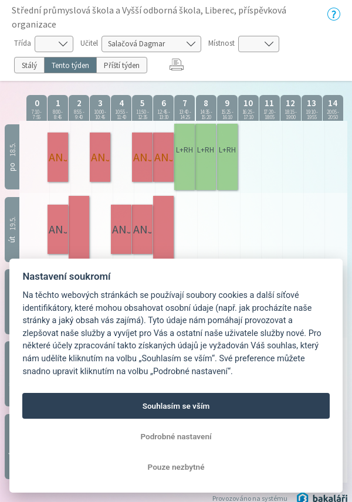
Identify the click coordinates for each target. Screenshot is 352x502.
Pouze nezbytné (176, 467)
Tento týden (70, 65)
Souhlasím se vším (176, 406)
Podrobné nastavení (175, 436)
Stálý (29, 65)
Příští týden (122, 65)
